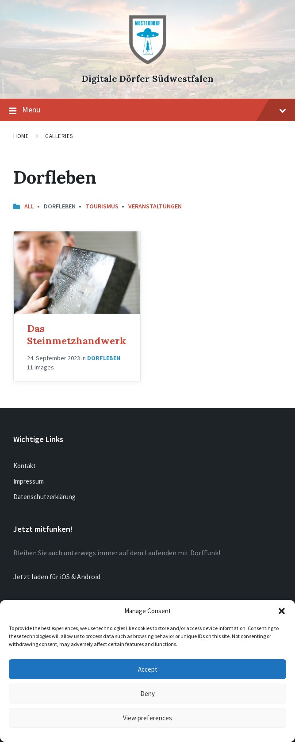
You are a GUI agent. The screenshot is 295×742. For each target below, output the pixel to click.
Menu (147, 110)
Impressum (28, 481)
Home (21, 136)
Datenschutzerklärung (44, 496)
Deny (147, 693)
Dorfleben (103, 358)
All (29, 206)
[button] (281, 611)
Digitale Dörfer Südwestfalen (148, 78)
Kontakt (24, 465)
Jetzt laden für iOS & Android (56, 576)
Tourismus (102, 206)
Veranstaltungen (155, 206)
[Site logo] (147, 63)
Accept (147, 669)
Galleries (59, 136)
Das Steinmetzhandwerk (76, 334)
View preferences (147, 718)
